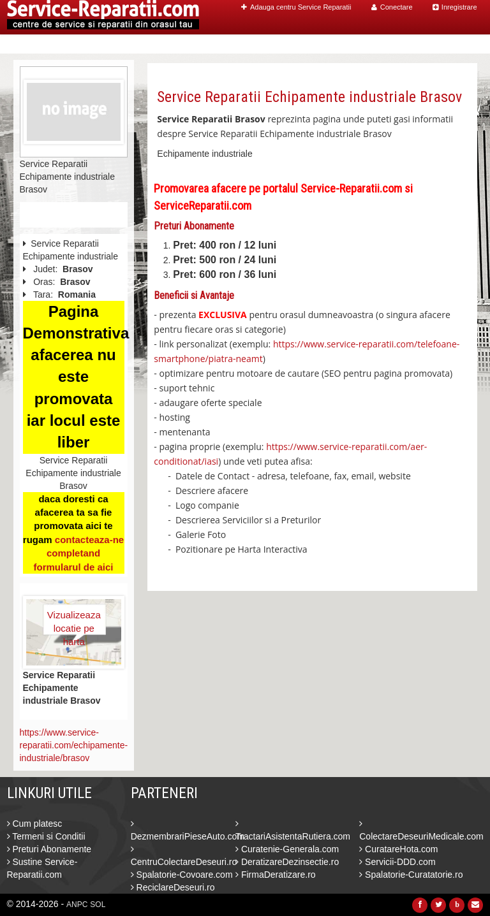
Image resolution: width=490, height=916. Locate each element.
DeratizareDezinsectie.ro (287, 862)
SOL (97, 904)
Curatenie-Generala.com (287, 849)
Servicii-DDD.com (397, 862)
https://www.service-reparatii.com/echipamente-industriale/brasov (74, 745)
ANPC (76, 904)
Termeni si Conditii (46, 836)
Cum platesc (35, 823)
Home (224, 44)
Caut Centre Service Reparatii (318, 44)
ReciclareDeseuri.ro (173, 887)
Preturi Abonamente (49, 849)
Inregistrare (455, 7)
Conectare (392, 7)
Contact (450, 44)
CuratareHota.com (398, 849)
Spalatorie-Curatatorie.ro (411, 874)
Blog (410, 44)
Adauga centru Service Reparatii (296, 7)
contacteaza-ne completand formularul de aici (78, 553)
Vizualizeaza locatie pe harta (74, 622)
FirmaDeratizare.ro (275, 874)
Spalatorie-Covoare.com (182, 874)
